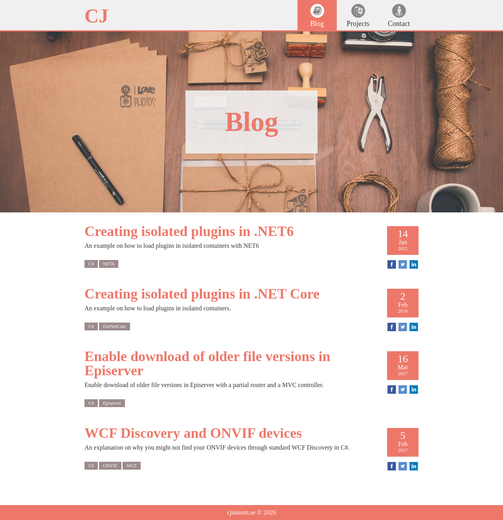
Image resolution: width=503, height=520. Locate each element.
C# (91, 264)
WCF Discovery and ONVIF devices (193, 433)
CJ (96, 16)
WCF (132, 465)
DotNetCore (114, 326)
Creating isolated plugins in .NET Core (201, 294)
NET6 (108, 264)
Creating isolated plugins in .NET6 (189, 231)
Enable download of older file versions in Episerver (207, 363)
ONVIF (110, 465)
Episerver (112, 403)
